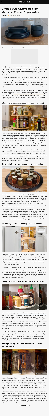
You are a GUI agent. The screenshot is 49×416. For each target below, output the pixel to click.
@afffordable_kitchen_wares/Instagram (41, 191)
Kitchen (3, 5)
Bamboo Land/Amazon (43, 130)
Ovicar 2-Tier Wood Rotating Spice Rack (15, 138)
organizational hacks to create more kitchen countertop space (29, 93)
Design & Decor (10, 5)
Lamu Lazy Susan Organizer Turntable (28, 218)
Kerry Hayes (5, 15)
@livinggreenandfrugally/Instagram (41, 373)
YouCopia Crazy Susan (7, 216)
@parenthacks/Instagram (43, 308)
